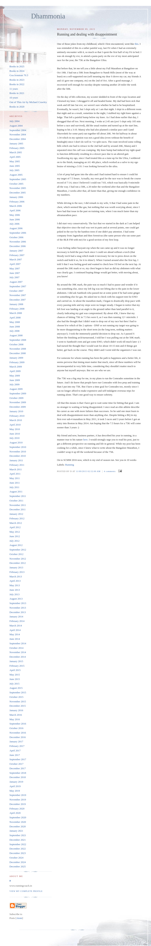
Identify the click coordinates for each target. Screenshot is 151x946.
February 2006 (16, 201)
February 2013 (16, 572)
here (85, 439)
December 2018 (17, 777)
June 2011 (14, 482)
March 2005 (15, 152)
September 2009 (17, 393)
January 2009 (16, 357)
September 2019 (17, 795)
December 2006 (17, 246)
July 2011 (14, 487)
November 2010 (17, 451)
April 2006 (15, 210)
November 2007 (17, 295)
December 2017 (17, 768)
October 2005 (16, 183)
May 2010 (14, 429)
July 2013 (14, 594)
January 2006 (16, 197)
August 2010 (16, 442)
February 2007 (16, 255)
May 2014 (14, 634)
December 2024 (17, 862)
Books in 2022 (16, 84)
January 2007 (16, 250)
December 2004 (17, 139)
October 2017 (16, 763)
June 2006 (14, 219)
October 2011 (16, 500)
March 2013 (15, 576)
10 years (13, 97)
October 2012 (16, 554)
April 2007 (15, 263)
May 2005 (14, 161)
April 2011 (14, 473)
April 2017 (15, 750)
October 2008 (16, 344)
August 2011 (15, 491)
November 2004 (17, 134)
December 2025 (17, 866)
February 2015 (16, 665)
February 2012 (16, 518)
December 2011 (17, 509)
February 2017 (16, 746)
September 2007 (17, 286)
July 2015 (14, 683)
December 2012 (17, 562)
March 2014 (15, 625)
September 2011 (17, 496)
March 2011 (15, 469)
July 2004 (14, 121)
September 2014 (17, 643)
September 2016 (17, 723)
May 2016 (14, 719)
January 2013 (16, 567)
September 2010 (17, 447)
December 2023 (17, 853)
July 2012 (14, 540)
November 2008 (17, 348)
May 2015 (14, 674)
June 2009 (14, 380)
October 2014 (16, 647)
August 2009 (16, 388)
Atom (19, 918)
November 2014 (17, 652)
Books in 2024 (16, 70)
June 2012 (14, 536)
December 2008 (17, 353)
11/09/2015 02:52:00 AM (88, 471)
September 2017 (17, 759)
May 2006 (14, 214)
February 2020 (16, 808)
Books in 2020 (16, 106)
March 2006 (15, 205)
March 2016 (15, 714)
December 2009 (17, 406)
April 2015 (15, 670)
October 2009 (16, 397)
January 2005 (16, 143)
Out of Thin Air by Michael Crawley (28, 102)
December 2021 (17, 839)
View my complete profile (26, 891)
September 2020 (17, 817)
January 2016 (16, 710)
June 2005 (14, 165)
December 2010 (17, 455)
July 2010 (14, 438)
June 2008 (14, 326)
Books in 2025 (16, 66)
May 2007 (14, 268)
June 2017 (14, 755)
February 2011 (16, 464)
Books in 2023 (16, 79)
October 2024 (16, 857)
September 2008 (17, 339)
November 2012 (17, 558)
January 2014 (16, 616)
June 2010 (14, 433)
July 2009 (14, 384)
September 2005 (17, 179)
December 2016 (17, 737)
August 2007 (16, 281)
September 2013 (17, 603)
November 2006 (17, 241)
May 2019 (14, 790)
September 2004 (17, 130)
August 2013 (16, 598)
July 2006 (14, 223)
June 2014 (14, 638)
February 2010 (16, 415)
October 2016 (16, 728)
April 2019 (15, 786)
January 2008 (16, 304)
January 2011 (16, 460)
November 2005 (17, 188)
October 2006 (16, 237)
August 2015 (16, 687)
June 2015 (14, 679)
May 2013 (14, 585)
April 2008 (15, 317)
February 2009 (16, 362)
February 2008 (16, 308)
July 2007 (14, 277)
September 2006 (17, 232)
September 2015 (17, 692)
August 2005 (16, 174)
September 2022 (17, 844)
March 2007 (15, 259)
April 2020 (15, 812)
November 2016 (17, 732)
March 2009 (15, 366)
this (136, 43)
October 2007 (16, 290)
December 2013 (17, 612)
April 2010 (15, 424)
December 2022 (17, 848)
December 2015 (17, 705)
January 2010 (16, 411)
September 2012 (17, 549)
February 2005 (16, 148)
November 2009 (17, 402)
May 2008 (14, 322)
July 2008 (14, 330)
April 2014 (15, 630)
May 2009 (14, 375)
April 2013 (15, 580)
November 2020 (17, 821)
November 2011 (17, 505)
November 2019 (17, 799)
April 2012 (15, 527)
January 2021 (16, 830)
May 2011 (14, 478)
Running (69, 464)
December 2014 (17, 656)
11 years (13, 88)
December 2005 (17, 192)
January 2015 (16, 661)
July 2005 (14, 170)
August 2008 (16, 335)
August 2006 (16, 228)
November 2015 (17, 701)
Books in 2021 (16, 93)
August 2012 (16, 545)
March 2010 (15, 420)
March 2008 (15, 313)
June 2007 (14, 273)
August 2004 (16, 125)
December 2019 (17, 804)
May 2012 (14, 531)
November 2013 (17, 607)
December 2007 (17, 299)
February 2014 (16, 621)
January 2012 (16, 513)
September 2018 (17, 772)
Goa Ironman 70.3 (18, 75)
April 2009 (15, 371)
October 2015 (16, 696)
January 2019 (16, 781)
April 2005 (15, 156)
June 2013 (14, 589)
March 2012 (15, 522)
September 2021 (17, 835)
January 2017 (16, 741)
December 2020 (17, 826)
